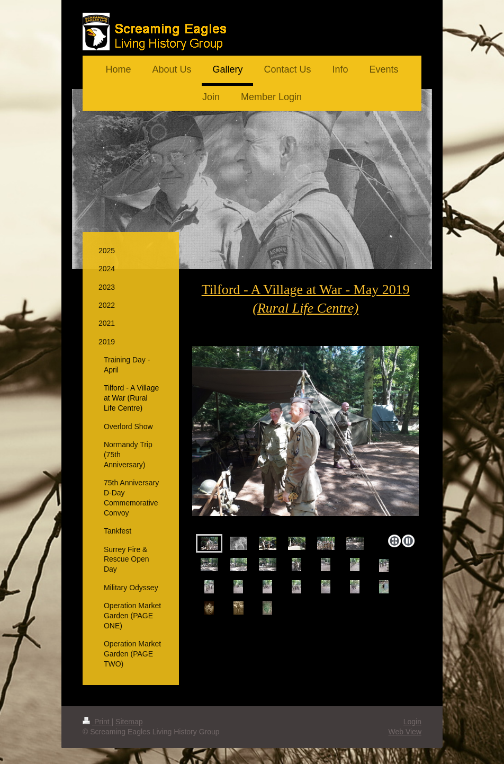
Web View (404, 731)
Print (97, 721)
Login (412, 721)
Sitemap (128, 721)
